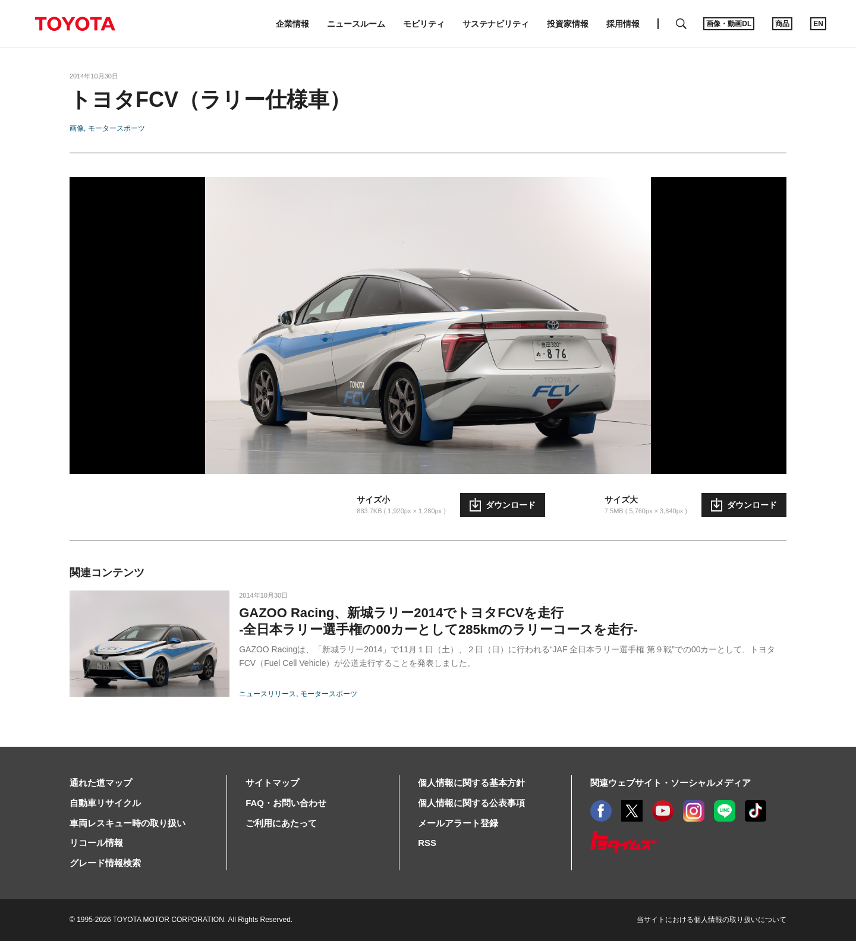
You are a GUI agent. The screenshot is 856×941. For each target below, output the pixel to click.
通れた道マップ (101, 783)
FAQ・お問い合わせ (286, 803)
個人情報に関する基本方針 (471, 783)
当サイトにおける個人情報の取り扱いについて (711, 919)
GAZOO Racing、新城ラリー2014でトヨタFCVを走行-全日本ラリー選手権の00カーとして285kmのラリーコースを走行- (438, 621)
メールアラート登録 (458, 823)
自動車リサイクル (105, 803)
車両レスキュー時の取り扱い (127, 823)
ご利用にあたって (281, 823)
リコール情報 (96, 843)
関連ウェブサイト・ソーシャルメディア (670, 783)
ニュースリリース (267, 694)
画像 (77, 128)
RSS (427, 843)
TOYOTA (74, 24)
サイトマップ (272, 783)
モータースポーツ (116, 128)
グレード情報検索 (105, 863)
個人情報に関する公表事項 (471, 803)
